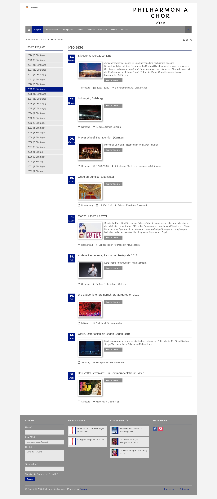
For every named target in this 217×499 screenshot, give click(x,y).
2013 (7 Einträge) (36, 118)
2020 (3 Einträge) (36, 84)
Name (28, 427)
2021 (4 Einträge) (36, 79)
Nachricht (30, 447)
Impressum (169, 491)
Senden (30, 481)
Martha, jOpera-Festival (92, 215)
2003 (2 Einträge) (36, 166)
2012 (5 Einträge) (36, 123)
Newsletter (102, 30)
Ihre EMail (30, 437)
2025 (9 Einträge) (36, 60)
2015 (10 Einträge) (37, 108)
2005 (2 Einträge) (36, 157)
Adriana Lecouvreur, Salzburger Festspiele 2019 (107, 255)
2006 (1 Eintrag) (35, 152)
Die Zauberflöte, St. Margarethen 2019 (129, 441)
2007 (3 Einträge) (36, 147)
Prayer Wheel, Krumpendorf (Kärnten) (101, 137)
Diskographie (67, 30)
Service (124, 30)
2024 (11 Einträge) (37, 65)
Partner (80, 30)
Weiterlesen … (112, 80)
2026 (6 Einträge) (36, 55)
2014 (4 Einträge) (36, 113)
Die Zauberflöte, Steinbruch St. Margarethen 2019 (108, 294)
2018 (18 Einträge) (37, 94)
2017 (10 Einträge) (37, 99)
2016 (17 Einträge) (37, 103)
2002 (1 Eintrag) (35, 171)
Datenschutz (185, 491)
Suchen (188, 29)
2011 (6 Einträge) (36, 128)
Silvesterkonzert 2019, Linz (94, 55)
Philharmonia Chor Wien (37, 39)
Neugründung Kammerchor (90, 439)
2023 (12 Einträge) (37, 70)
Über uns (91, 30)
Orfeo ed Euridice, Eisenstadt (96, 176)
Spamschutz (31, 465)
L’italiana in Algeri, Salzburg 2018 (133, 452)
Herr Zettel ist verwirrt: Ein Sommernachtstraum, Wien (111, 373)
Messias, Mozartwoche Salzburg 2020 (131, 430)
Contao (83, 491)
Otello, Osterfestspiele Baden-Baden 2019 (104, 333)
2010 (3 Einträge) (36, 132)
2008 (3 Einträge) (36, 142)
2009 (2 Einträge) (36, 137)
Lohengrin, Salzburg (90, 98)
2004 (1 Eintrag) (35, 161)
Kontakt (114, 30)
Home (28, 28)
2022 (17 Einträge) (37, 74)
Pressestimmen (51, 30)
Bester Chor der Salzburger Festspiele (90, 430)
